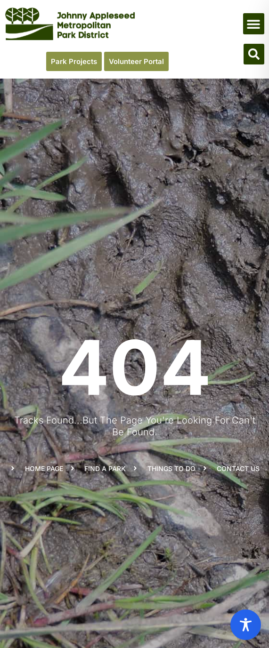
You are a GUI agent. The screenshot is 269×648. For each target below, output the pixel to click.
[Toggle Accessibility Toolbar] (245, 624)
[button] (253, 23)
